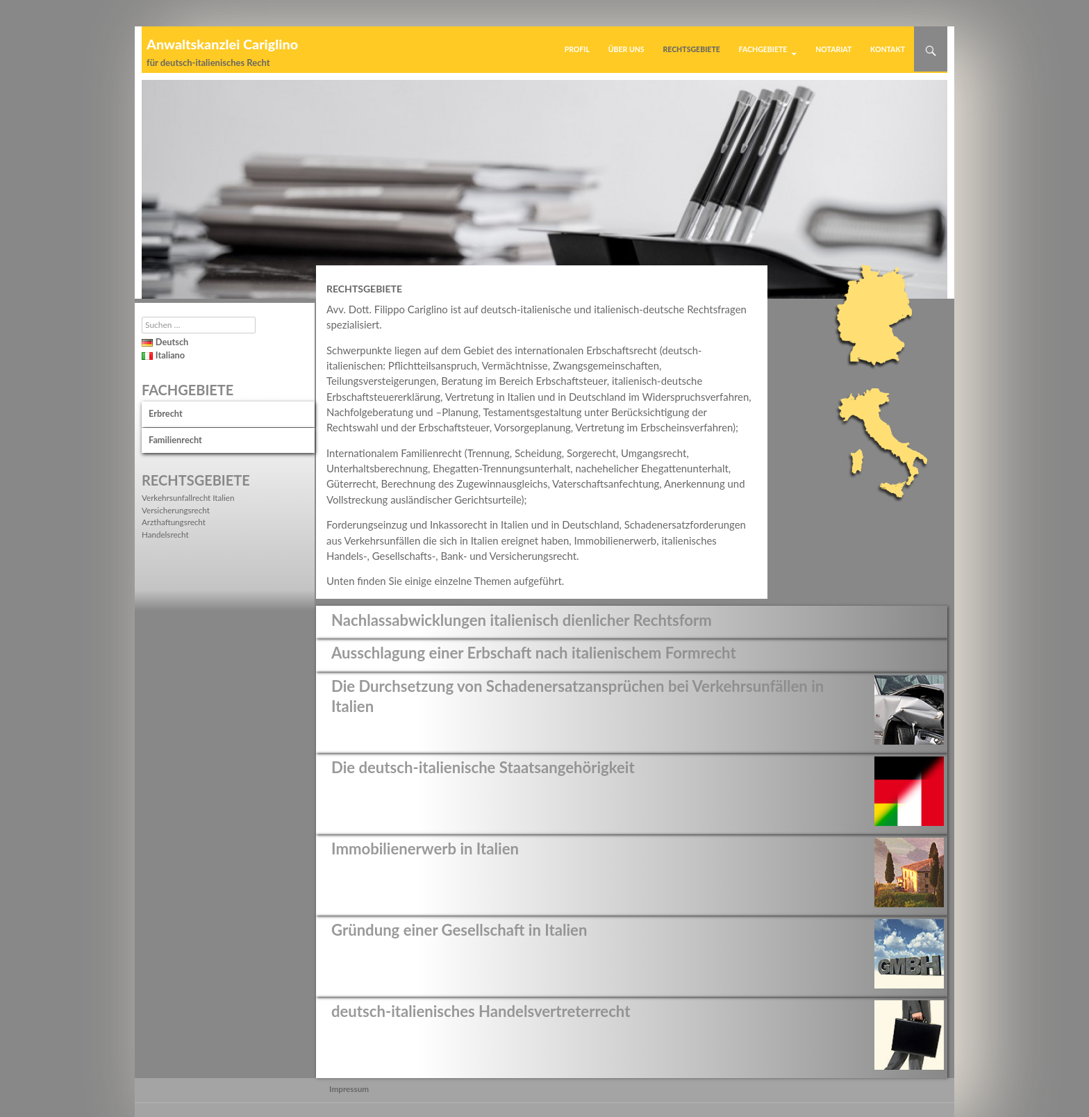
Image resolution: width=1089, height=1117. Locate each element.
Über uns (626, 49)
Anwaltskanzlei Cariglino (222, 43)
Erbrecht (166, 413)
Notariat (833, 49)
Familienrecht (175, 439)
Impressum (349, 1089)
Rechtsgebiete (691, 49)
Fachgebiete (763, 49)
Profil (577, 49)
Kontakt (887, 49)
